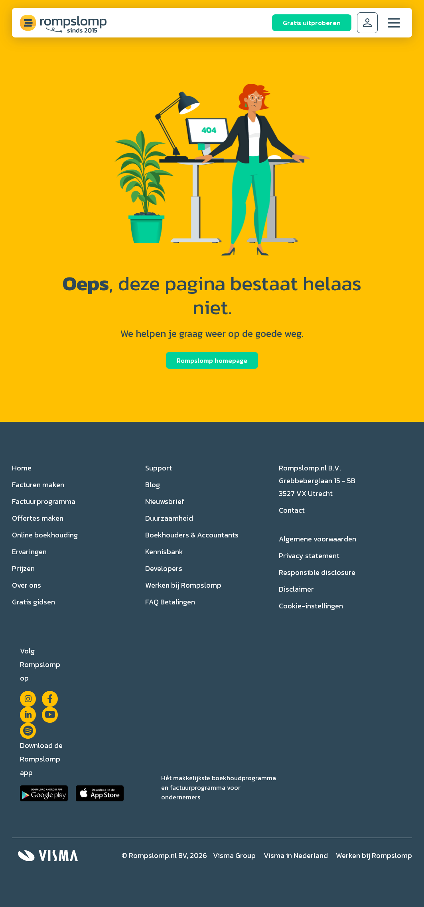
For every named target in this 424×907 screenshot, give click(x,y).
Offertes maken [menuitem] (37, 518)
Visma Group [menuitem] (234, 855)
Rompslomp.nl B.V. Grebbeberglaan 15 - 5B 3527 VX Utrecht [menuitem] (317, 480)
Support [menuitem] (158, 467)
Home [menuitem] (22, 467)
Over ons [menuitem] (26, 585)
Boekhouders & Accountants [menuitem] (192, 534)
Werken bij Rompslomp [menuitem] (183, 585)
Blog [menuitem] (152, 484)
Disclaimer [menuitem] (296, 589)
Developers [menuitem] (163, 568)
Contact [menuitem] (292, 510)
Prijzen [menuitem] (23, 568)
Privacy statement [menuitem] (309, 555)
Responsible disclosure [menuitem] (317, 572)
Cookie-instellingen (311, 605)
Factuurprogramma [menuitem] (43, 501)
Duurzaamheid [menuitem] (169, 518)
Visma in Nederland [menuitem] (296, 855)
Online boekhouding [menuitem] (45, 534)
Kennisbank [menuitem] (164, 551)
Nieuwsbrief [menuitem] (165, 501)
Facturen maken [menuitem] (38, 484)
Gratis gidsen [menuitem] (33, 601)
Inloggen (367, 22)
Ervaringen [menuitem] (29, 551)
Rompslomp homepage (212, 360)
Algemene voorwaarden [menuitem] (317, 538)
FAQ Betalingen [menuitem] (170, 601)
